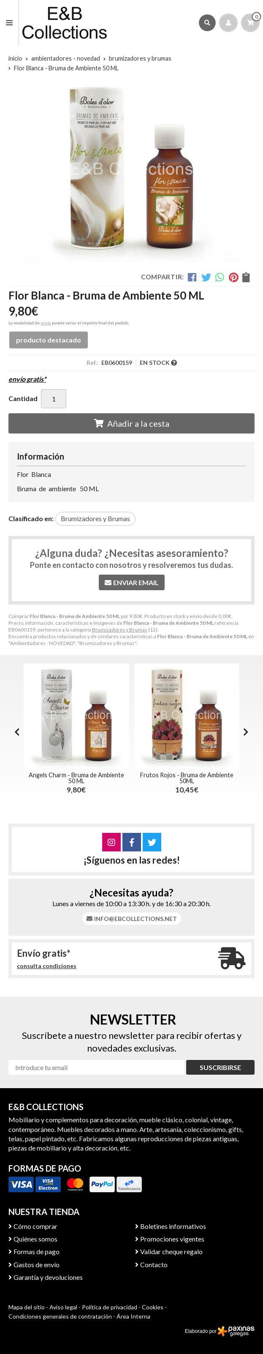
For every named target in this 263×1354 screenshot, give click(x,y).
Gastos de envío (37, 1264)
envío (46, 322)
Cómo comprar (35, 1226)
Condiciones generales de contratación (60, 1316)
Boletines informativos (173, 1226)
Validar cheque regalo (171, 1251)
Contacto (154, 1264)
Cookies (152, 1307)
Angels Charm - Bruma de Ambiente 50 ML (76, 777)
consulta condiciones (46, 966)
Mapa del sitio (26, 1307)
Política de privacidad (109, 1307)
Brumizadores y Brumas (119, 629)
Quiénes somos (35, 1239)
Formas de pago (37, 1251)
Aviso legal (63, 1307)
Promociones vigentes (172, 1239)
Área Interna (133, 1316)
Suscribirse (220, 1067)
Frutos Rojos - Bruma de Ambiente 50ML (186, 777)
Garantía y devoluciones (48, 1277)
